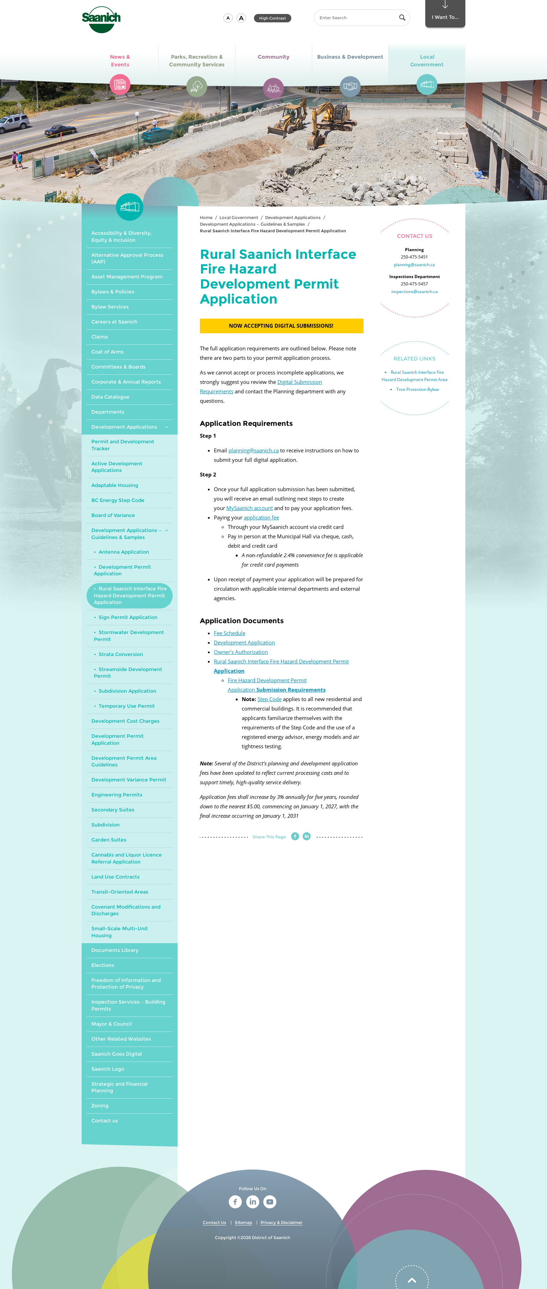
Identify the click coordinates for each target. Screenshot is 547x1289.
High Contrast (272, 18)
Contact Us (214, 1222)
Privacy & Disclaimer (281, 1222)
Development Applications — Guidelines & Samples (252, 224)
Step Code (269, 699)
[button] (228, 18)
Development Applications (293, 217)
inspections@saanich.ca (414, 291)
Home (206, 217)
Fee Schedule (229, 632)
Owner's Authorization (241, 651)
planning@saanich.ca (253, 450)
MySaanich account (249, 507)
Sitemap (243, 1222)
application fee (261, 517)
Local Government (238, 217)
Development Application (244, 642)
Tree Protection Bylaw (417, 389)
